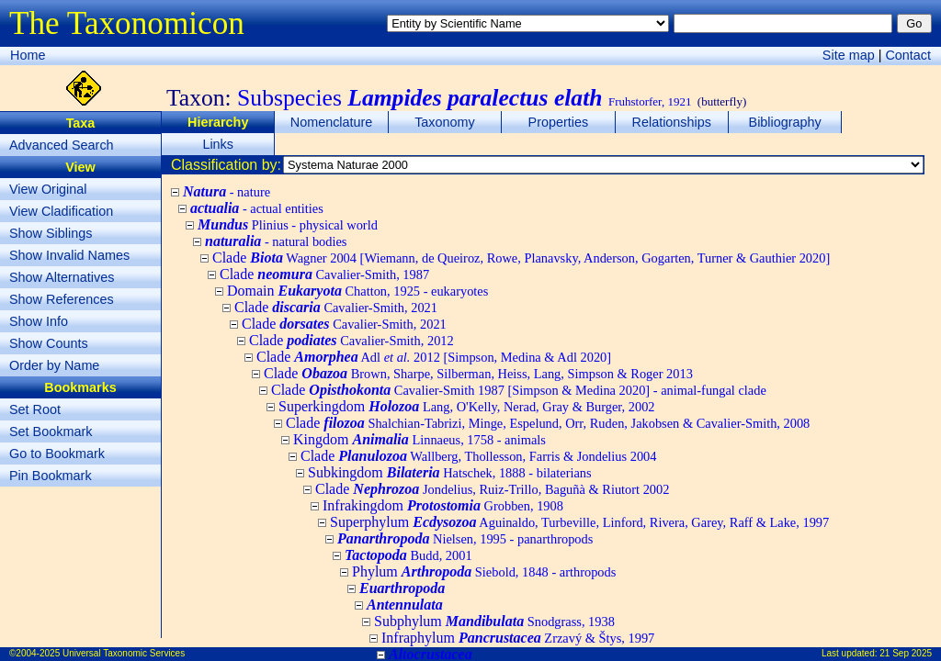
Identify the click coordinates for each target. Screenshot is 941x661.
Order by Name (54, 365)
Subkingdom (450, 472)
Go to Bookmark (57, 453)
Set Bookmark (50, 431)
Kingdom (419, 439)
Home (27, 55)
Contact (908, 55)
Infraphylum (517, 637)
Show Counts (48, 343)
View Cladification (61, 211)
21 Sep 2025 (905, 653)
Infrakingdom (443, 505)
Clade (521, 257)
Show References (61, 299)
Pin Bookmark (50, 475)
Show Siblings (50, 233)
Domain (357, 290)
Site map (848, 55)
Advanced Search (61, 145)
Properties (558, 122)
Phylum (484, 571)
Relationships (671, 122)
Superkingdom (466, 406)
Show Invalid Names (69, 255)
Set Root (35, 409)
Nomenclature (331, 122)
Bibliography (785, 122)
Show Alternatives (61, 277)
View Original (48, 189)
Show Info (38, 321)
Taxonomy (444, 122)
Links (217, 144)
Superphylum (579, 522)
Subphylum (494, 621)
